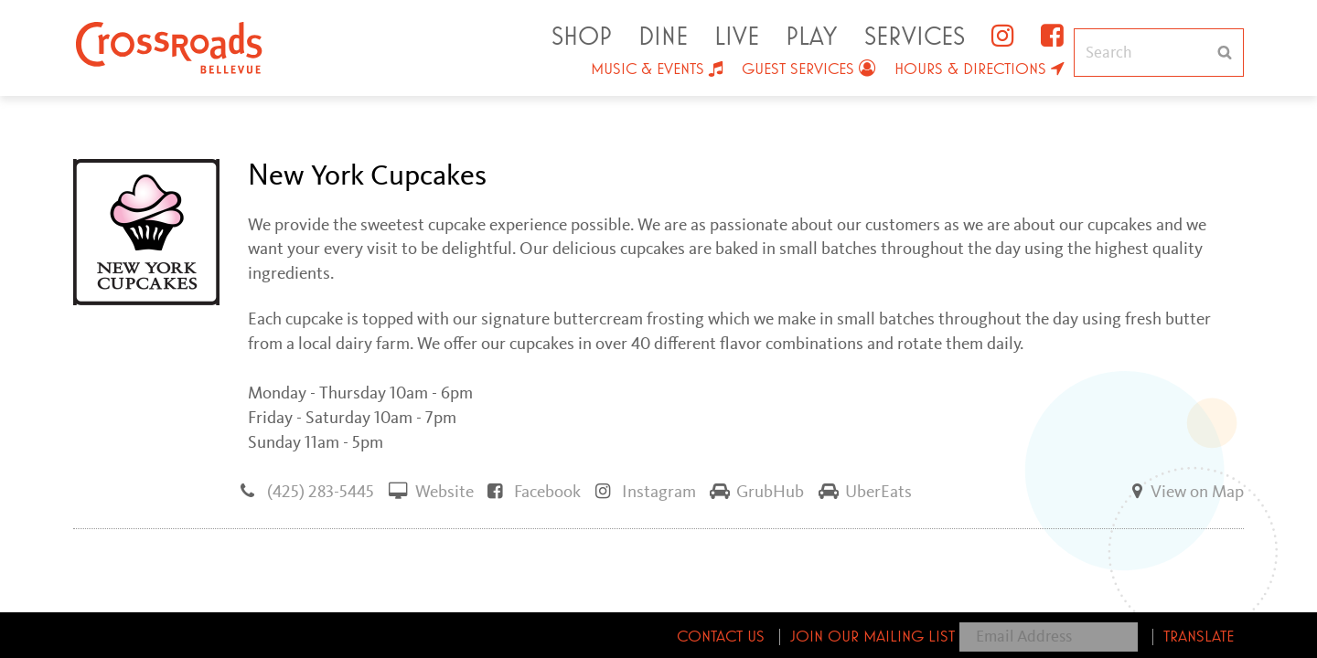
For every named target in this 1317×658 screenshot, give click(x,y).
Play (811, 37)
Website (431, 491)
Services (914, 37)
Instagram (645, 491)
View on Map (1184, 491)
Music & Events (647, 69)
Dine (663, 37)
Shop (581, 37)
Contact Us (721, 637)
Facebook (534, 491)
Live (736, 37)
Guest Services (798, 69)
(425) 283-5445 (307, 491)
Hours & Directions (970, 69)
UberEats (865, 491)
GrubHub (757, 491)
